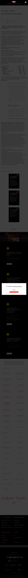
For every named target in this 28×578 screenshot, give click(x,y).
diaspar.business (17, 286)
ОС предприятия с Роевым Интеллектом (14, 3)
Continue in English (14, 292)
